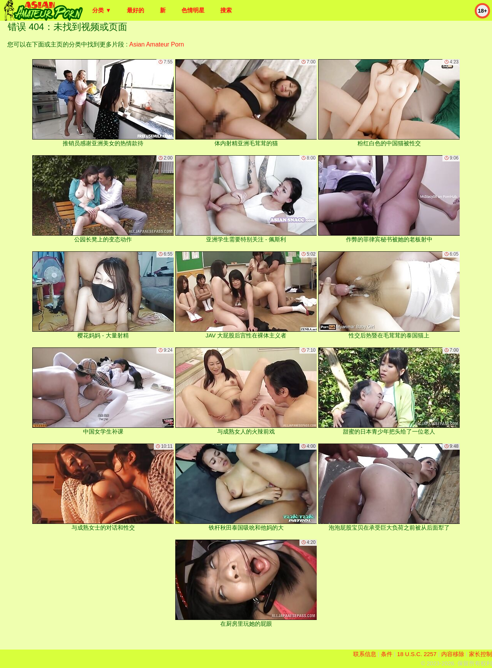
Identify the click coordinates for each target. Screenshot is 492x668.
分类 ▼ (101, 10)
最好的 (135, 10)
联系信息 (364, 654)
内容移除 (452, 654)
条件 (386, 654)
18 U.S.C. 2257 (417, 654)
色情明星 (192, 10)
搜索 (226, 10)
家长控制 (480, 654)
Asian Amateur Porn (156, 44)
